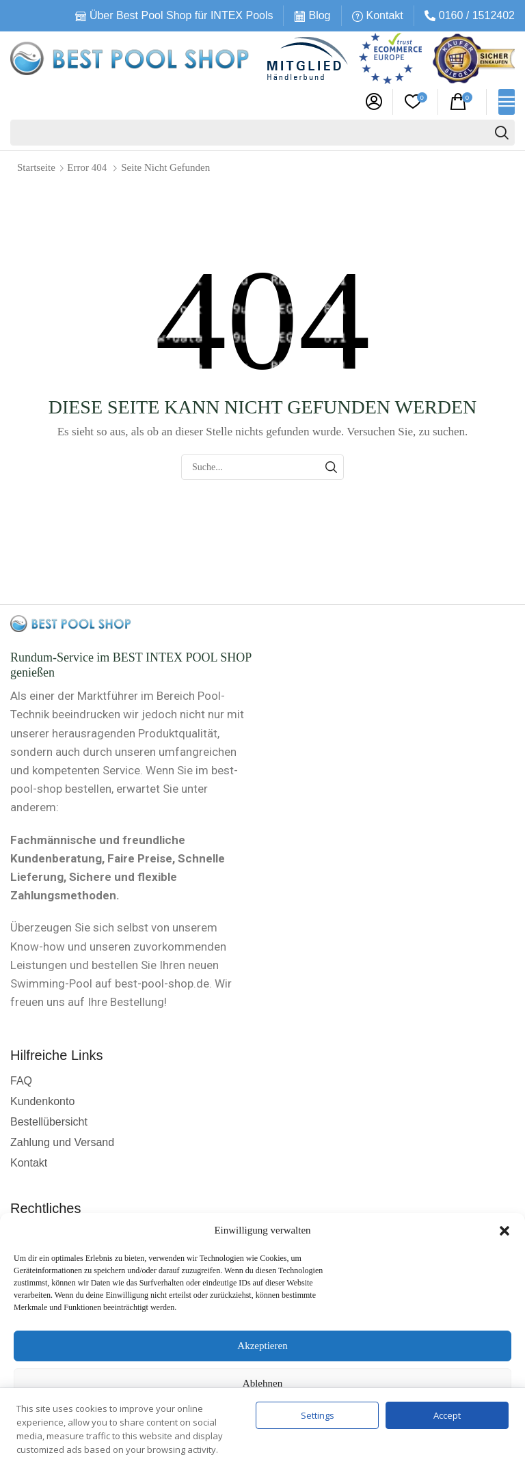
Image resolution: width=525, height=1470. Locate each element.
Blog (319, 15)
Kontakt (384, 15)
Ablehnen (262, 1383)
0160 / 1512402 (477, 15)
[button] (504, 1231)
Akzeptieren (262, 1345)
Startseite (36, 167)
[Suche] (501, 132)
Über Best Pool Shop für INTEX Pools (181, 15)
